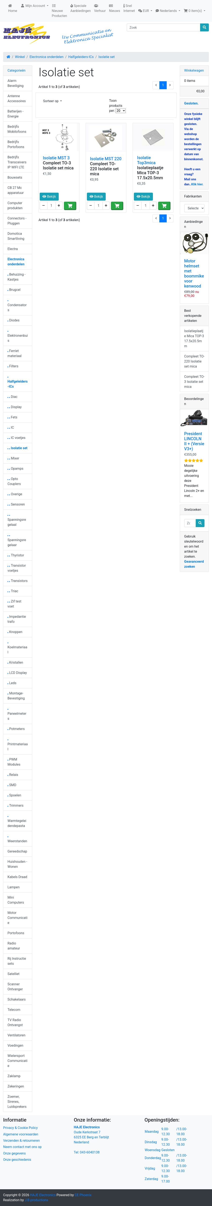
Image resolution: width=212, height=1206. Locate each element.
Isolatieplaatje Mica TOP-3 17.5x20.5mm (150, 172)
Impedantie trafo (17, 619)
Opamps (15, 469)
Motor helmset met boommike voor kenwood (194, 273)
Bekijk (49, 197)
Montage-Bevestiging (16, 695)
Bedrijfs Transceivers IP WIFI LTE (17, 162)
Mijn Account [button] (33, 6)
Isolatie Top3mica (146, 160)
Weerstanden (17, 840)
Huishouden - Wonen (17, 864)
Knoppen (15, 632)
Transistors (18, 581)
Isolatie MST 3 (56, 157)
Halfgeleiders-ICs (81, 57)
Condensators (17, 306)
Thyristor (16, 555)
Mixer (13, 458)
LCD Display (17, 673)
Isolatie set (106, 57)
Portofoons (16, 933)
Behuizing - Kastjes (16, 276)
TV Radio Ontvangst (15, 1022)
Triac (13, 591)
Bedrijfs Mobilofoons (17, 129)
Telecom (14, 1010)
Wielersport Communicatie (17, 1061)
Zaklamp (14, 1076)
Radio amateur (14, 945)
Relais (13, 775)
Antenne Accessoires (17, 98)
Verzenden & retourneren (21, 1141)
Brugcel (14, 290)
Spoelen (14, 795)
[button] (145, 11)
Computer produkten (15, 205)
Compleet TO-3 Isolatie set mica (58, 165)
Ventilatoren (16, 1035)
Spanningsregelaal (17, 521)
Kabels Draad (17, 877)
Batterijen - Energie (15, 113)
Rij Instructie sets (17, 961)
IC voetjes (16, 438)
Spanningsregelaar (17, 541)
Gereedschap (17, 851)
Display (15, 407)
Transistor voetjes (17, 568)
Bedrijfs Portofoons (16, 144)
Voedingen (15, 1045)
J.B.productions (36, 1200)
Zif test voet (14, 603)
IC (11, 428)
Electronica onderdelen (46, 57)
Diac (12, 397)
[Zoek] (163, 27)
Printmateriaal (18, 745)
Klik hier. (197, 184)
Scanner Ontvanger (15, 986)
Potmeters (16, 729)
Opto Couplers (14, 481)
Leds (12, 683)
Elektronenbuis (18, 337)
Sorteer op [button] (51, 101)
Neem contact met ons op (22, 1147)
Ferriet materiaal (15, 353)
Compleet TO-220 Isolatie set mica (104, 168)
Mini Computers (16, 899)
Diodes (13, 320)
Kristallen (15, 662)
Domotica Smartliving (16, 236)
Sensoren (16, 504)
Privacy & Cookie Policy (20, 1128)
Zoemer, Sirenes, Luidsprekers (17, 1102)
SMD (12, 785)
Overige (15, 494)
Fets (12, 417)
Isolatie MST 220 (106, 158)
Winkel (20, 57)
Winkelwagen (194, 70)
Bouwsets (15, 177)
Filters (13, 366)
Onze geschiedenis (17, 1160)
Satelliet (13, 974)
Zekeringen (16, 1086)
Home (12, 8)
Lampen (14, 887)
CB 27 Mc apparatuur (16, 190)
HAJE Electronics (43, 1195)
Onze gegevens (14, 1153)
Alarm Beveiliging (16, 83)
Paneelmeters (17, 715)
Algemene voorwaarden (20, 1134)
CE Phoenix (83, 1195)
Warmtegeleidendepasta (17, 822)
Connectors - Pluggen (17, 220)
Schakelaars (17, 999)
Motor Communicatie (17, 918)
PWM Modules (14, 761)
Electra (13, 249)
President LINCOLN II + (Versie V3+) (194, 441)
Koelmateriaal (17, 648)
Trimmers (16, 805)
